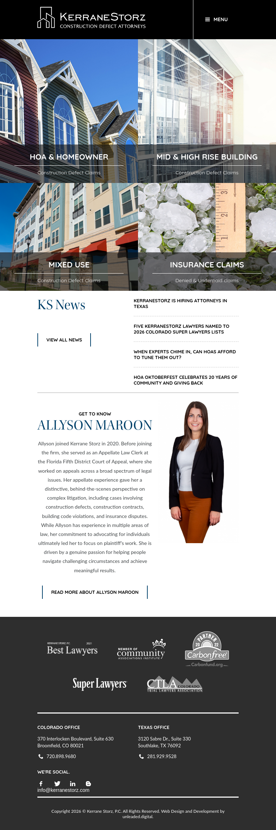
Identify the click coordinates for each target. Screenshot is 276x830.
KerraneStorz (110, 19)
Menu (220, 19)
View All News (64, 340)
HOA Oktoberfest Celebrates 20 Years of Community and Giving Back (186, 380)
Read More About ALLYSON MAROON (94, 592)
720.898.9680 (61, 756)
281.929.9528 (162, 756)
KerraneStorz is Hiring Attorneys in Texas (180, 303)
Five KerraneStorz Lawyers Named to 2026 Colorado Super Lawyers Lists (181, 329)
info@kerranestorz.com (63, 790)
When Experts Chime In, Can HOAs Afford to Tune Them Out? (185, 354)
